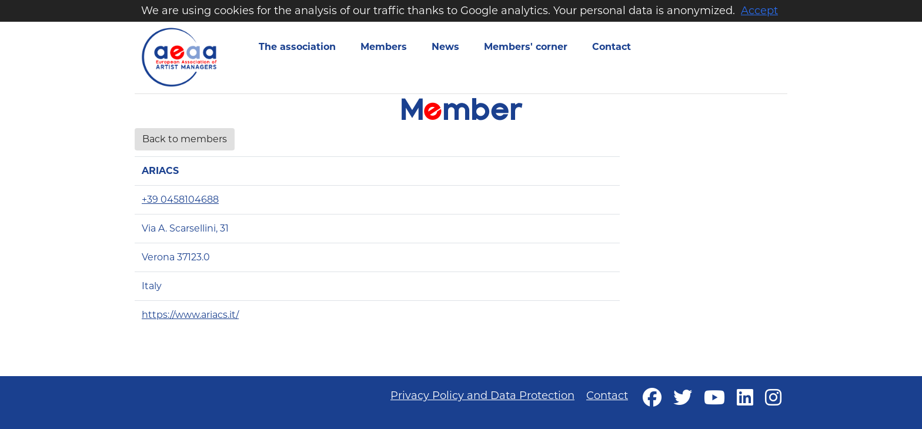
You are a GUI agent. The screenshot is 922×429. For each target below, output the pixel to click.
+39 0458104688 (180, 199)
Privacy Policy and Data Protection (482, 395)
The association (297, 46)
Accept (759, 10)
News (445, 46)
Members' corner (525, 46)
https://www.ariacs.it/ (190, 314)
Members (383, 46)
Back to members (184, 139)
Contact (611, 46)
